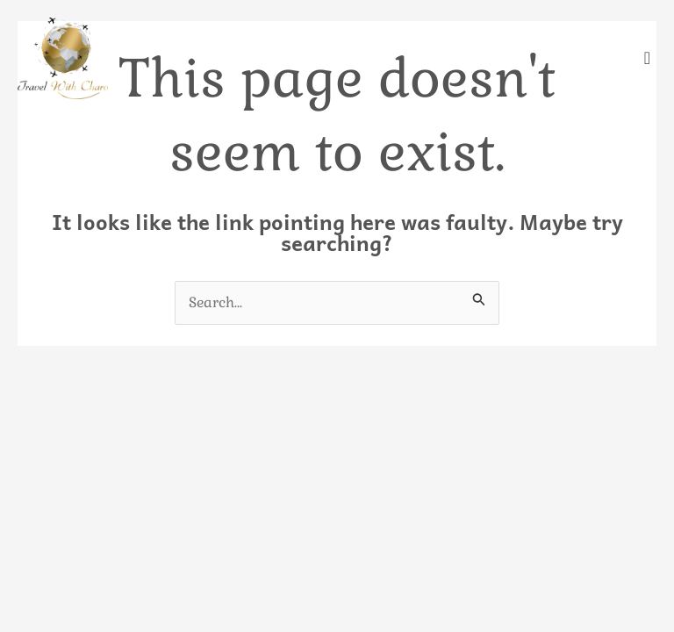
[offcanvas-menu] (647, 58)
